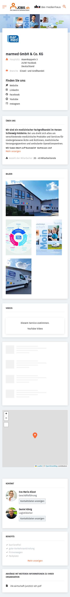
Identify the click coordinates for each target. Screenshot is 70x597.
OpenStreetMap (51, 466)
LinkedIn (14, 90)
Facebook (15, 94)
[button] (35, 435)
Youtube (14, 99)
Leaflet (38, 466)
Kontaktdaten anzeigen (32, 501)
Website (14, 85)
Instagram (15, 103)
